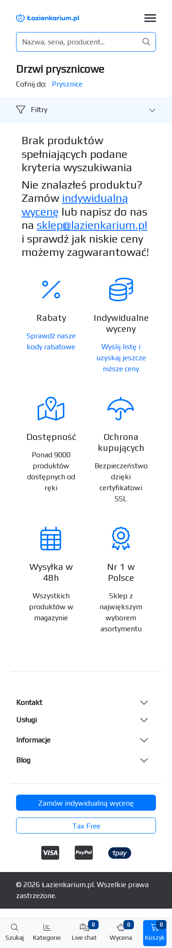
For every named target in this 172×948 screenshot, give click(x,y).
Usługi (26, 719)
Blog (23, 760)
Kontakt (29, 702)
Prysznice (67, 84)
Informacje (33, 740)
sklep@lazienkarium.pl (92, 224)
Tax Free (86, 826)
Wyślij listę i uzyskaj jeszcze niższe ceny (121, 357)
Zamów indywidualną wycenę (86, 803)
